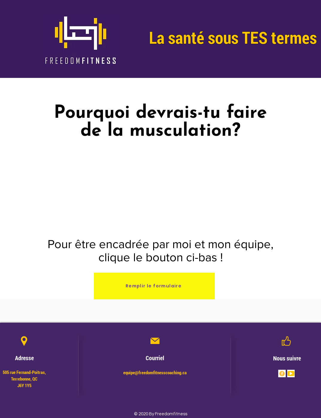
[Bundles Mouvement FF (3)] (291, 373)
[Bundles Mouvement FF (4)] (282, 373)
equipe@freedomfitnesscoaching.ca (155, 372)
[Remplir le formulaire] (154, 286)
